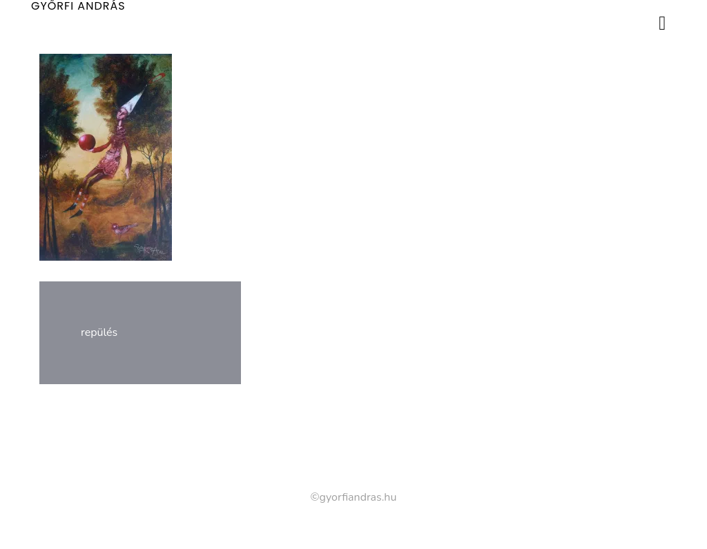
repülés (99, 332)
